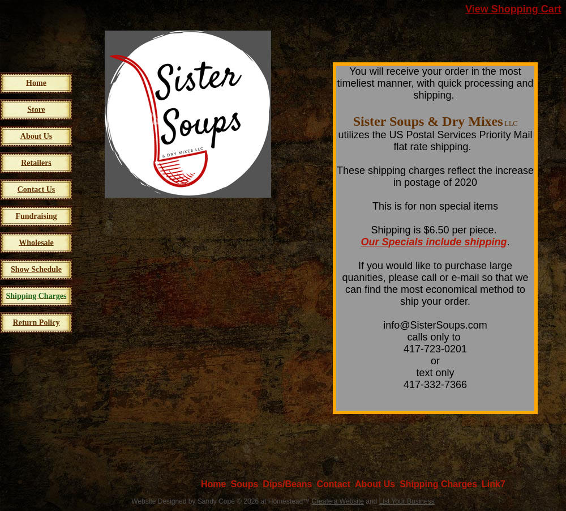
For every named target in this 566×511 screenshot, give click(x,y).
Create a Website (337, 501)
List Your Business (407, 501)
